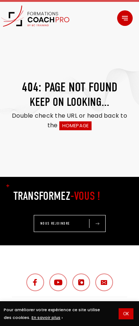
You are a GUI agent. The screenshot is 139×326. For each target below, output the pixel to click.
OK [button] (126, 313)
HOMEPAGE (75, 125)
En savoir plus (46, 317)
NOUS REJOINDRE (55, 223)
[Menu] (125, 18)
